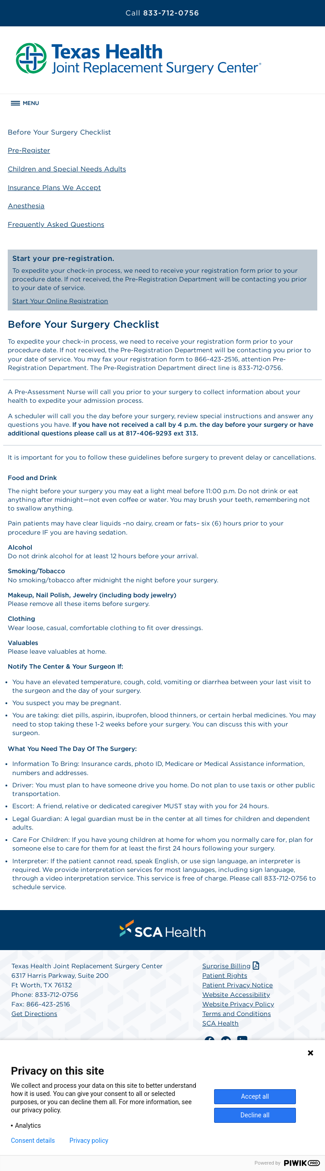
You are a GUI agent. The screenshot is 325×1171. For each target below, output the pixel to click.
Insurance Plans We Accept (54, 188)
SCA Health (220, 1023)
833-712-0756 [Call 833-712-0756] (162, 13)
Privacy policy (89, 1140)
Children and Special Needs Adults (67, 169)
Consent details (33, 1140)
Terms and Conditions (236, 1013)
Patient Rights (224, 975)
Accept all (255, 1096)
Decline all (255, 1115)
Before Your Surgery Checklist (59, 132)
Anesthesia (26, 206)
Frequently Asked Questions (56, 224)
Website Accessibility (236, 994)
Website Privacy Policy (238, 1004)
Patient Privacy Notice (237, 985)
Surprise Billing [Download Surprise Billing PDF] (231, 966)
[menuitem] (163, 928)
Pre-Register (29, 150)
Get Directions (34, 1013)
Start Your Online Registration (60, 301)
